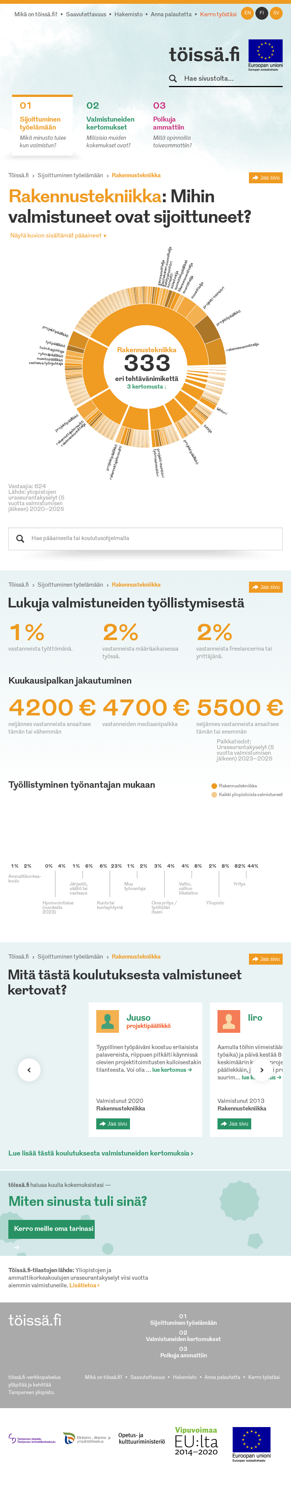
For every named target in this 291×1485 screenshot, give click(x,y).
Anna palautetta (171, 15)
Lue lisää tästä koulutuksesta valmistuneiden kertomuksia (98, 1153)
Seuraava (29, 1070)
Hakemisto (128, 15)
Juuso (139, 1018)
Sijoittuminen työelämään (70, 176)
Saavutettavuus (86, 15)
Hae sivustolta (176, 79)
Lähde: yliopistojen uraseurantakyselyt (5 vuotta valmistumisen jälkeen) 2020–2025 (36, 501)
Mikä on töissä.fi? (36, 15)
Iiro (255, 1018)
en (247, 13)
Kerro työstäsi (218, 15)
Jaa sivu (270, 178)
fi (262, 13)
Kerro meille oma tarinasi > (53, 1232)
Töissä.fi (18, 176)
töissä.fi (204, 56)
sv (276, 13)
